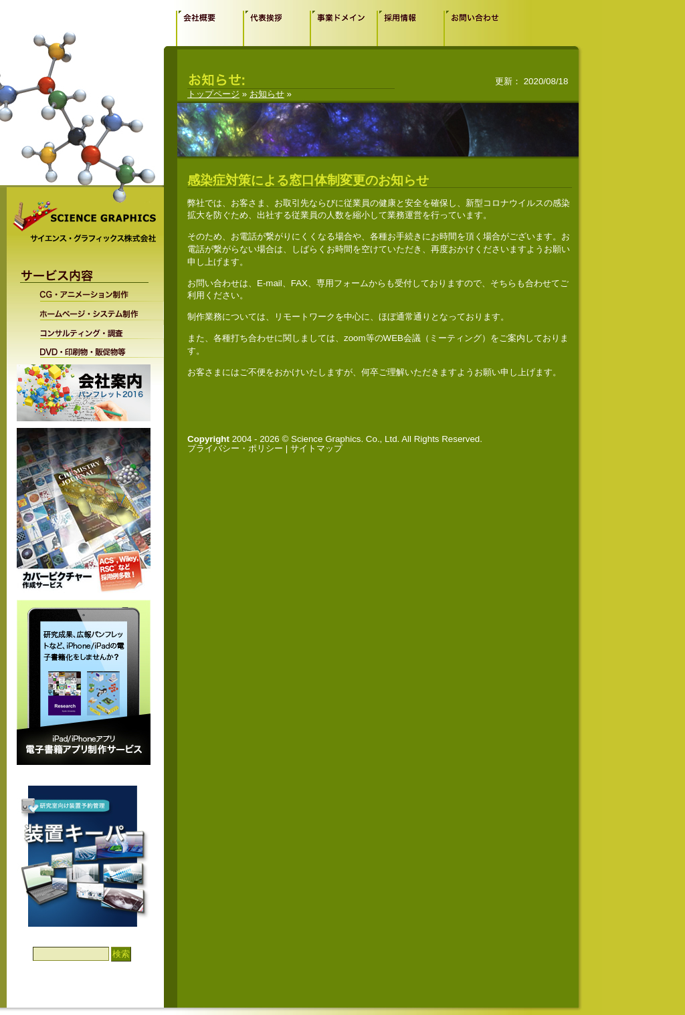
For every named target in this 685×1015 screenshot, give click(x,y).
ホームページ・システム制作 (93, 311)
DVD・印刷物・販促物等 (93, 348)
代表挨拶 (276, 28)
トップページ (213, 94)
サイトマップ (316, 448)
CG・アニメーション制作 (93, 294)
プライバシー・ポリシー (235, 448)
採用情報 (410, 28)
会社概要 (209, 28)
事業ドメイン (343, 28)
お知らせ (267, 94)
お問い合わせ (477, 28)
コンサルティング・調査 (93, 329)
